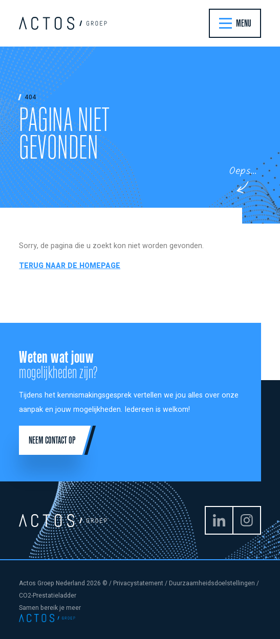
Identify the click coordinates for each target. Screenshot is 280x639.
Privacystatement (138, 583)
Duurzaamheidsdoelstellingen (212, 583)
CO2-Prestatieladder (47, 595)
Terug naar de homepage (69, 265)
